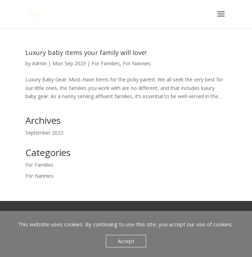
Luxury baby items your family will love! (85, 52)
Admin (39, 63)
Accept (126, 241)
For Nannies (137, 63)
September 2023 (44, 132)
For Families (106, 63)
